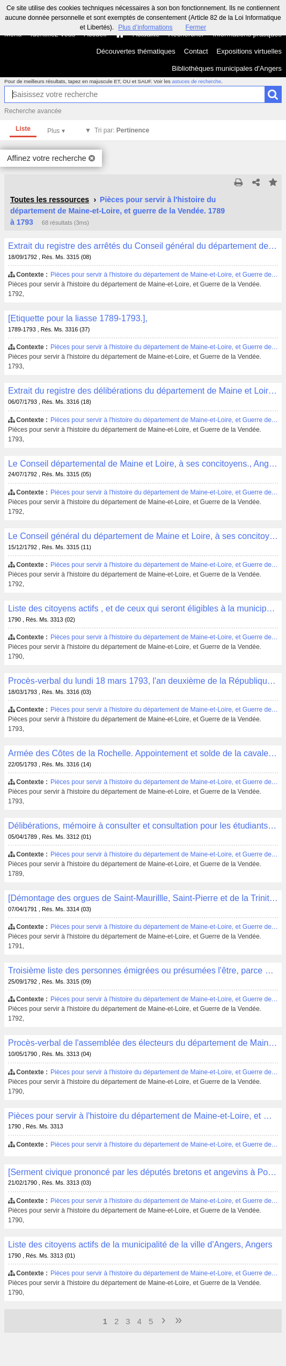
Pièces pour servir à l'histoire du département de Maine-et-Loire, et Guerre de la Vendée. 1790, (143, 1115)
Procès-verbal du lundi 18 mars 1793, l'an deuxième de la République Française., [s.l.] (143, 680)
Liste (23, 128)
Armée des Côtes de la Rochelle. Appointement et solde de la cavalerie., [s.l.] (143, 753)
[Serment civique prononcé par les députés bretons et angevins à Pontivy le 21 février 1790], (143, 1172)
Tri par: (121, 130)
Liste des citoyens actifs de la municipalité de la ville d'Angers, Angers (140, 1244)
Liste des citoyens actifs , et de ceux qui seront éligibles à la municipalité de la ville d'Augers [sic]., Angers (143, 608)
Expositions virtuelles (249, 51)
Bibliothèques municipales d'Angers (227, 68)
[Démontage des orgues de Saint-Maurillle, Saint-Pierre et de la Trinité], (143, 898)
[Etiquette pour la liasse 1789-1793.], (78, 318)
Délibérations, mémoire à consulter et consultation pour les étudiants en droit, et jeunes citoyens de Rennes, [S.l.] (143, 825)
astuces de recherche (196, 81)
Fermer (196, 27)
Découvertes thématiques (135, 51)
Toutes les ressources (49, 199)
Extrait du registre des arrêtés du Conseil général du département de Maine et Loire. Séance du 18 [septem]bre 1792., (143, 245)
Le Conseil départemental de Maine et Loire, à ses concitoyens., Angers (143, 463)
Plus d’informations (145, 27)
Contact (196, 51)
